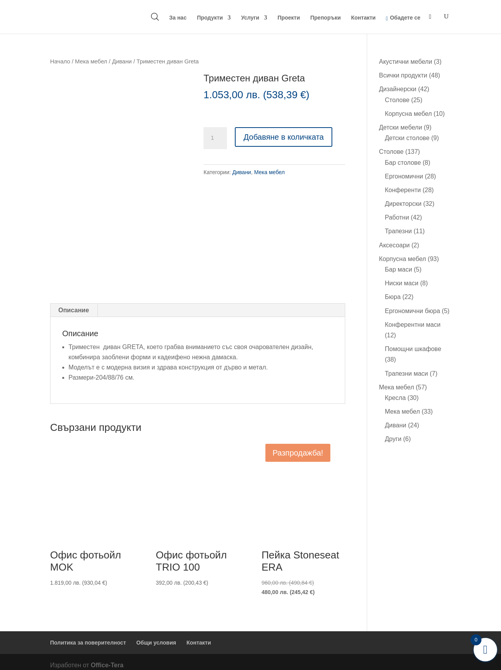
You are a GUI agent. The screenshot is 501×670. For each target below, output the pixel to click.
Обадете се (405, 18)
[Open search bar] (155, 16)
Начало (60, 61)
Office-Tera (107, 658)
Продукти (210, 18)
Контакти (363, 18)
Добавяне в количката (283, 137)
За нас (177, 18)
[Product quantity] (215, 138)
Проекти (289, 18)
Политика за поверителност (88, 636)
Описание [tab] (73, 304)
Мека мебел (91, 61)
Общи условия (156, 636)
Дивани (122, 61)
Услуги (250, 18)
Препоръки (325, 18)
